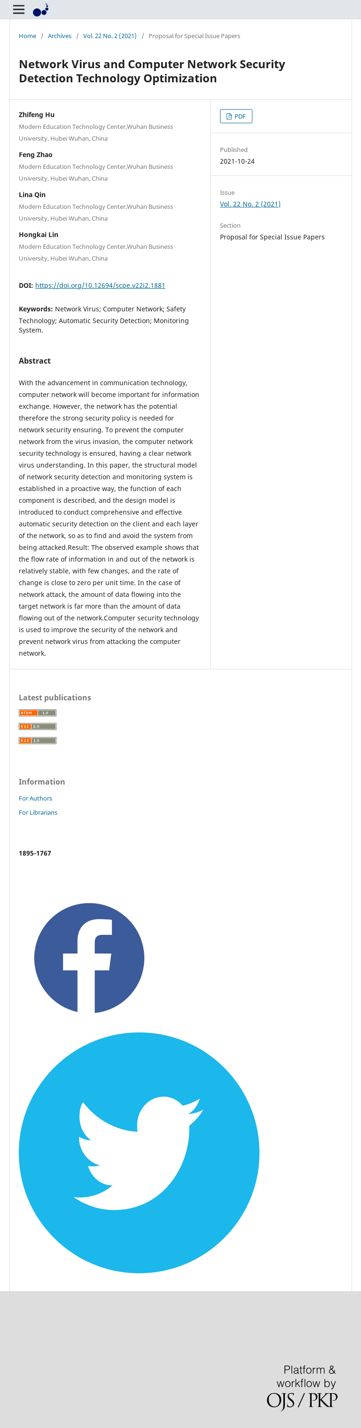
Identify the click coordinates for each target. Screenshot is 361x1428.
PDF (239, 116)
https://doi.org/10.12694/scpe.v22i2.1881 (100, 285)
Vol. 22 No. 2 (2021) (110, 36)
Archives (59, 36)
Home (27, 36)
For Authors (35, 798)
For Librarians (38, 812)
